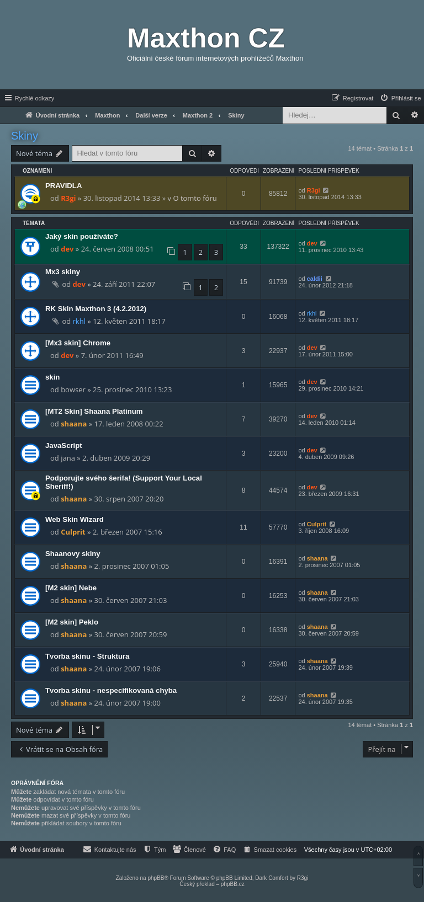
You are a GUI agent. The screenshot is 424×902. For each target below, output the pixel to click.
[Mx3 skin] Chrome (77, 343)
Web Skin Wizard (74, 519)
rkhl (79, 321)
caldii (314, 278)
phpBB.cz (233, 884)
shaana (74, 424)
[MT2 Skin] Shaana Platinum (94, 411)
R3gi (68, 198)
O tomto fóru (194, 198)
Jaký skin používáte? (81, 236)
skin (52, 377)
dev (67, 249)
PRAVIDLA (63, 186)
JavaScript (63, 445)
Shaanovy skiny (72, 553)
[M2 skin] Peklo (71, 622)
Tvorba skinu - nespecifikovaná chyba (111, 690)
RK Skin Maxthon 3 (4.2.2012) (95, 309)
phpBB (155, 878)
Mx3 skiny (62, 272)
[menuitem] (400, 98)
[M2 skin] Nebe (71, 588)
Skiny (24, 136)
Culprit (73, 532)
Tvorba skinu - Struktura (87, 656)
